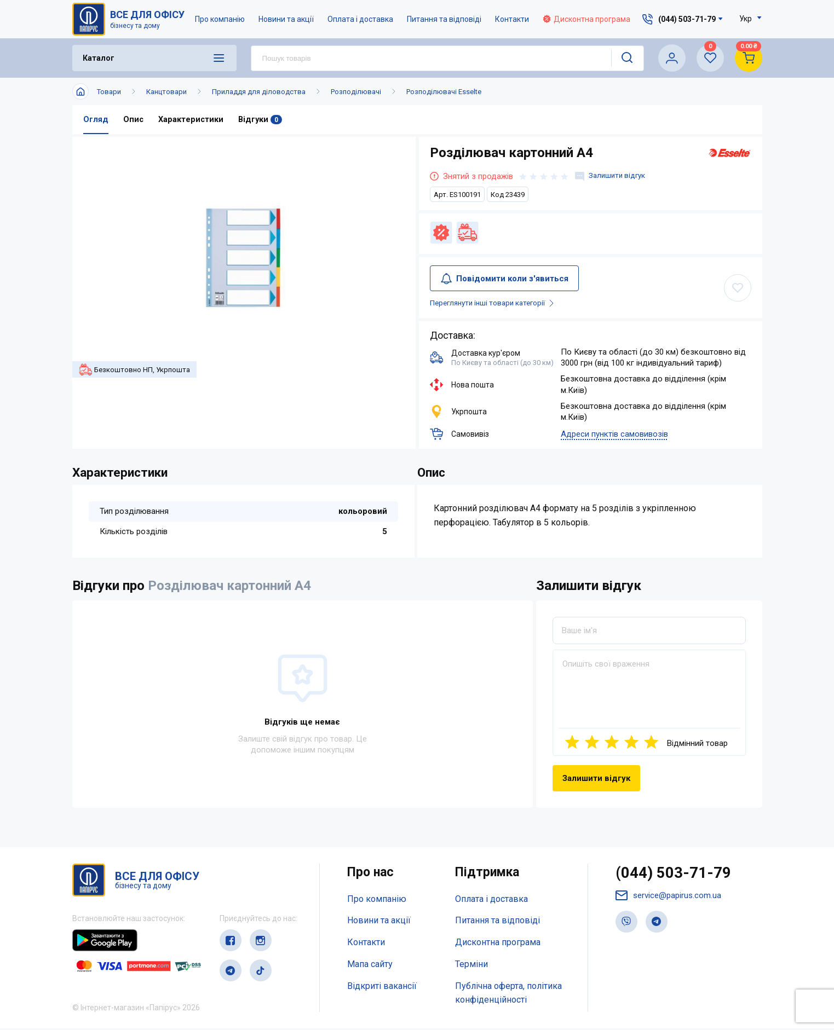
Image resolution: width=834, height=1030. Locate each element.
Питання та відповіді (445, 19)
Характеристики (192, 120)
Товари (109, 92)
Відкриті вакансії (382, 987)
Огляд (95, 120)
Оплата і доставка (361, 19)
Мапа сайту (370, 965)
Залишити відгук (613, 177)
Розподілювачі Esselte (443, 92)
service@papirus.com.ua (671, 899)
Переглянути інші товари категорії (500, 304)
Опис (133, 120)
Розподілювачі (356, 92)
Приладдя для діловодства (259, 92)
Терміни (471, 965)
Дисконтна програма (587, 19)
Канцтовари (166, 92)
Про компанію (221, 19)
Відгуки (261, 120)
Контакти (513, 19)
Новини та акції (287, 19)
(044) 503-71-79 (677, 876)
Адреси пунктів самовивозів (614, 436)
